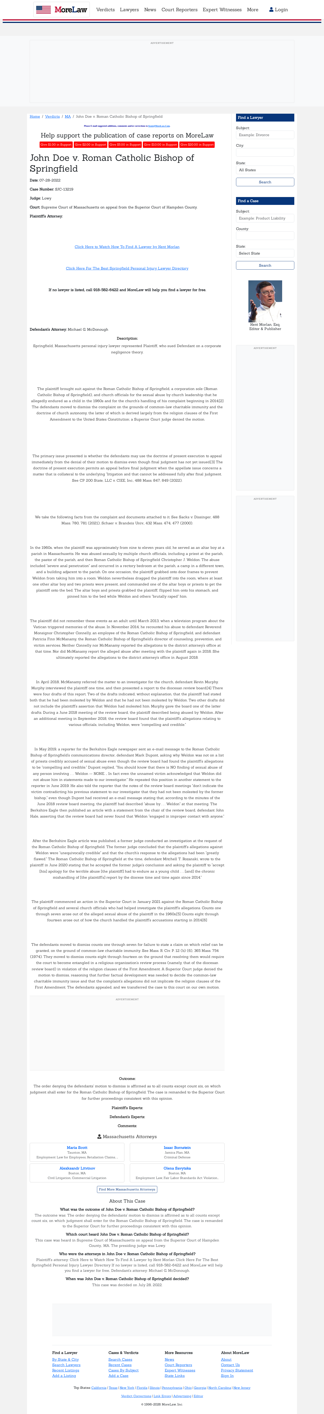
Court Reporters (178, 1365)
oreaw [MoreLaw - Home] (61, 9)
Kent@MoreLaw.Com (159, 126)
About (226, 1359)
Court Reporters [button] (180, 10)
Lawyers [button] (129, 10)
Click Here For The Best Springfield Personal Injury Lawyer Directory (127, 268)
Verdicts (52, 116)
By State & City (65, 1359)
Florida (142, 1388)
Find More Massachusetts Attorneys (127, 1189)
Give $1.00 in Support (56, 144)
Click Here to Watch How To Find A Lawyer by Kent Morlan (127, 246)
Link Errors (162, 1396)
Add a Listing (64, 1375)
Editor (198, 1396)
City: (240, 145)
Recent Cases (120, 1365)
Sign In (227, 1375)
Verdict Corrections (136, 1396)
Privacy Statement (237, 1370)
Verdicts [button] (105, 10)
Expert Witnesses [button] (222, 10)
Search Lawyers (66, 1365)
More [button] (252, 10)
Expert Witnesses (180, 1370)
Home (35, 116)
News (169, 1359)
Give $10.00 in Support (160, 144)
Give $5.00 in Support (125, 144)
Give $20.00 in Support (197, 144)
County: (242, 228)
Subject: (243, 128)
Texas (113, 1388)
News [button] (150, 10)
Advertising (182, 1396)
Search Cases (120, 1359)
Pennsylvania (172, 1388)
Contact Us (230, 1365)
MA (68, 116)
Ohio (188, 1388)
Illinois (155, 1388)
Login (278, 10)
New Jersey (241, 1388)
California (98, 1388)
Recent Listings (65, 1370)
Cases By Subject (123, 1370)
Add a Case (118, 1375)
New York (127, 1388)
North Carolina (219, 1388)
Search (265, 182)
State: (241, 163)
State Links (175, 1375)
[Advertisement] (162, 78)
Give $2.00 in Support (90, 144)
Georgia (200, 1388)
